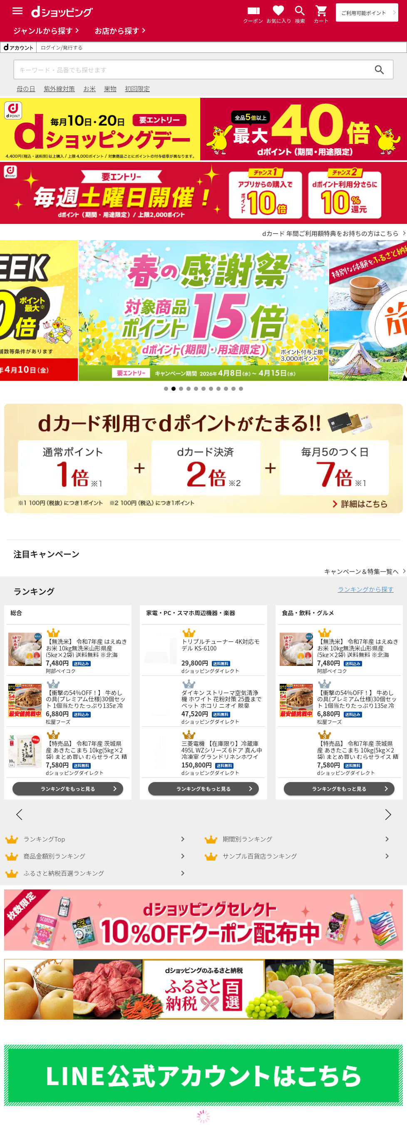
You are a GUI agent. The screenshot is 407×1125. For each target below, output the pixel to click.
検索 (379, 69)
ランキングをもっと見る (67, 788)
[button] (322, 11)
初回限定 (137, 88)
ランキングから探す (366, 589)
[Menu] (17, 11)
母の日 (26, 88)
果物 (110, 88)
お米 (89, 88)
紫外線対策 (59, 88)
